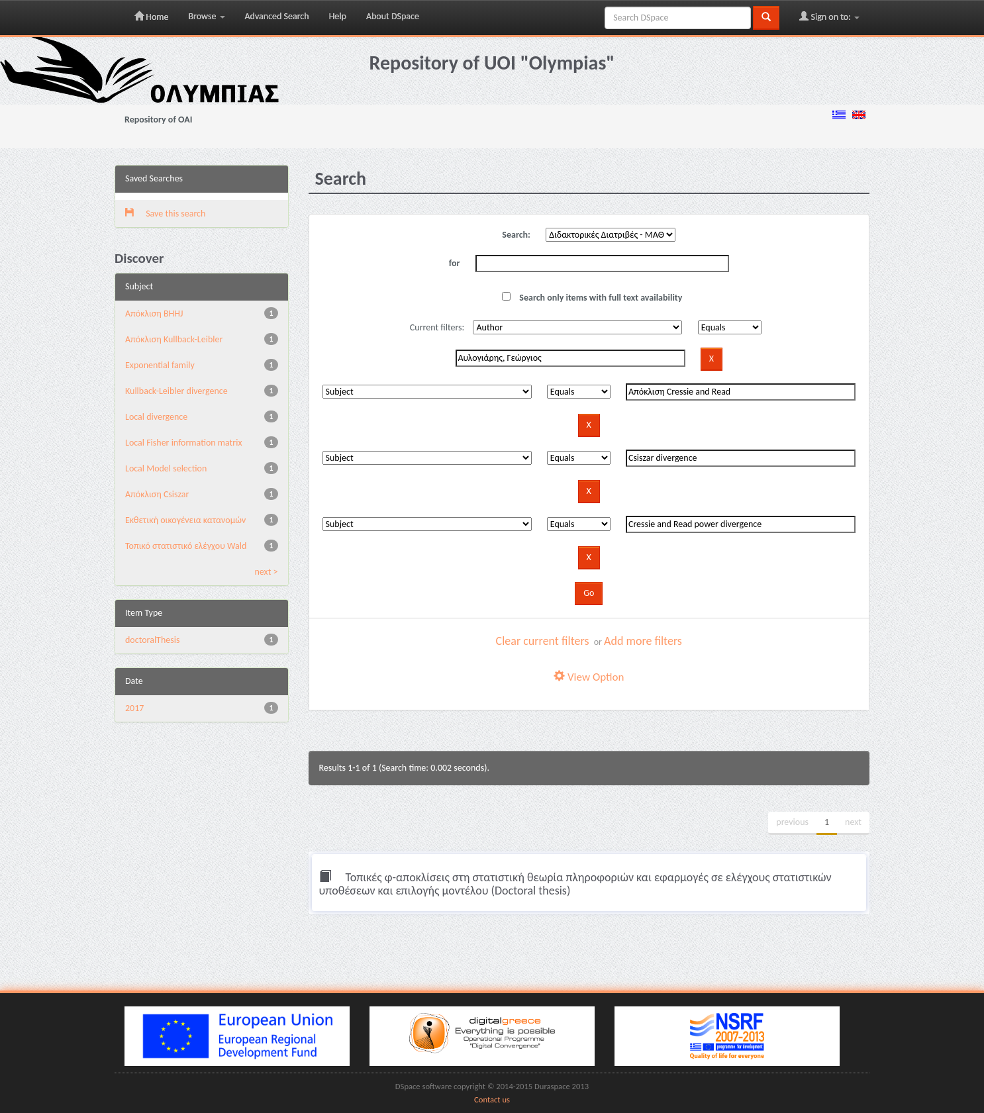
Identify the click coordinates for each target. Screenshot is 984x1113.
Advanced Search (277, 16)
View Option (589, 677)
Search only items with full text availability (592, 297)
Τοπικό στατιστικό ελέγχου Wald (185, 546)
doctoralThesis (152, 640)
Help (337, 16)
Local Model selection (166, 468)
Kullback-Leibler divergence (176, 391)
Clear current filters (542, 641)
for (454, 263)
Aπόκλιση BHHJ (154, 313)
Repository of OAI (158, 119)
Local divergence (156, 416)
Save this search (165, 213)
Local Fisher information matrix (183, 442)
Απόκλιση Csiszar (157, 494)
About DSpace (392, 16)
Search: (516, 234)
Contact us (492, 1099)
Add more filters (643, 641)
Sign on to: (829, 17)
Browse (206, 16)
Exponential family (160, 365)
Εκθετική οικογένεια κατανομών (185, 520)
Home (151, 17)
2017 (134, 708)
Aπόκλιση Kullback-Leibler (173, 339)
